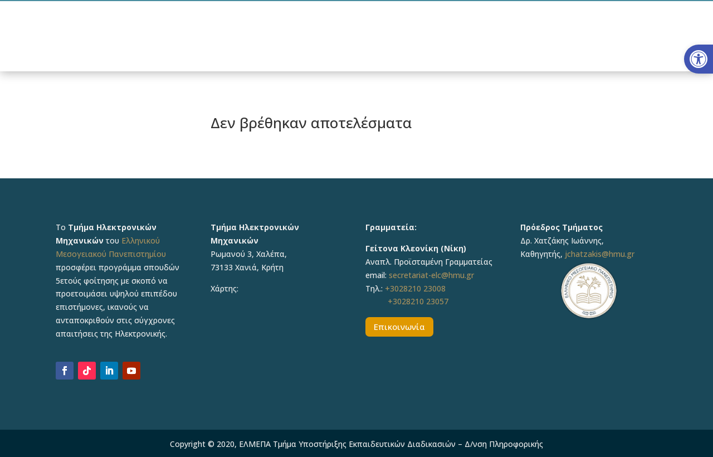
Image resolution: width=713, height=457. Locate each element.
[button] (698, 59)
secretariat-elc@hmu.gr (431, 275)
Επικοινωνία (399, 326)
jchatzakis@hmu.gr (599, 254)
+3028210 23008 (415, 288)
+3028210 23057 (418, 301)
